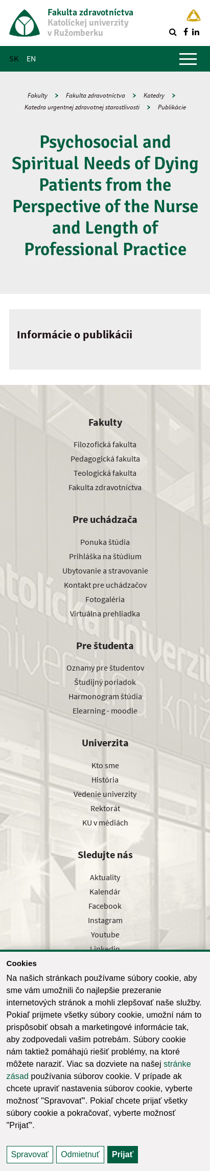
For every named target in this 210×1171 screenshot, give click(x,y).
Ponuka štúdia (105, 542)
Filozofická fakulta (105, 444)
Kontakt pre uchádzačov (105, 585)
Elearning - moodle (105, 710)
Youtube (105, 934)
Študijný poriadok (105, 682)
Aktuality (105, 877)
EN (31, 58)
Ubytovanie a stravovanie (105, 570)
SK (13, 58)
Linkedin (105, 949)
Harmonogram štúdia (105, 696)
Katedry (154, 95)
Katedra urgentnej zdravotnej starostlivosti (82, 107)
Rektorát (105, 808)
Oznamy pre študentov (105, 667)
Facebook (105, 906)
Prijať (122, 1154)
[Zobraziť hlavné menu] (188, 59)
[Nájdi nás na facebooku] (185, 32)
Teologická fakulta (105, 473)
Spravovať (30, 1154)
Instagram (105, 920)
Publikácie (172, 107)
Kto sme (105, 765)
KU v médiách (105, 822)
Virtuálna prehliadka (105, 613)
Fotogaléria (105, 599)
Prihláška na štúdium (105, 556)
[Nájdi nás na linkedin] (196, 32)
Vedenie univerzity (105, 794)
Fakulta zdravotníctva (95, 95)
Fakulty (38, 95)
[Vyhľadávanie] (173, 32)
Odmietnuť (80, 1154)
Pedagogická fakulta (105, 458)
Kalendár (105, 891)
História (105, 779)
